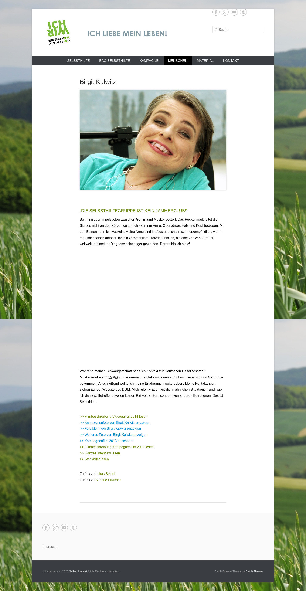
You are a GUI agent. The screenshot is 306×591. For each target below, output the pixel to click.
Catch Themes (255, 571)
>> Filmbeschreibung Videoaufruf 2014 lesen (113, 416)
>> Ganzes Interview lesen (100, 453)
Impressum (50, 546)
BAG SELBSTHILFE (114, 60)
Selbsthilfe (78, 60)
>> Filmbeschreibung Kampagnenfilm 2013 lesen (117, 447)
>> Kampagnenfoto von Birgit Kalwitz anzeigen (115, 422)
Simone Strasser (108, 480)
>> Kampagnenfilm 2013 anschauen (107, 441)
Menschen (177, 60)
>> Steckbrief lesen (94, 459)
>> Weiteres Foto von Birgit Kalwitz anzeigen (113, 435)
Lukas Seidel (105, 474)
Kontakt (231, 60)
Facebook (216, 12)
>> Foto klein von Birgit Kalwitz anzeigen (110, 428)
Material (205, 60)
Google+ (225, 12)
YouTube (234, 12)
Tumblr (243, 12)
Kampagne (149, 60)
